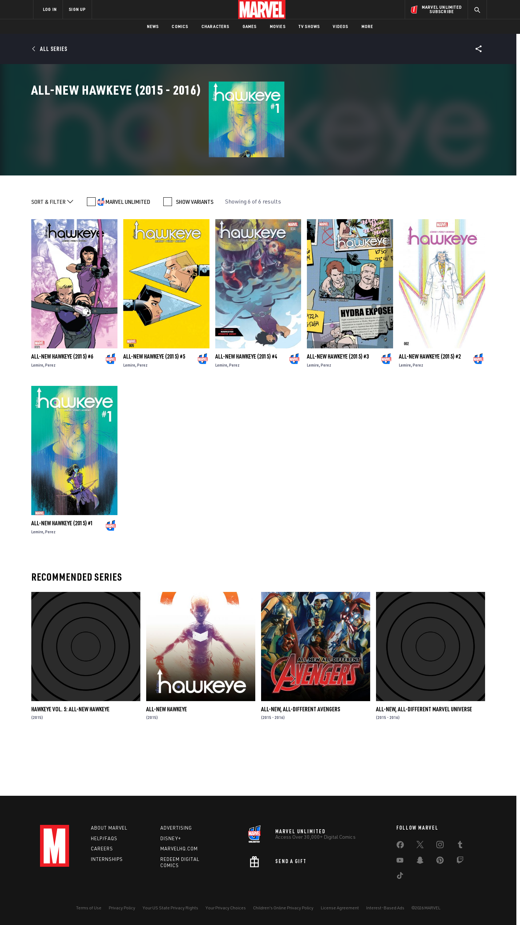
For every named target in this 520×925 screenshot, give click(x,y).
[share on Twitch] (460, 861)
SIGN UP (77, 9)
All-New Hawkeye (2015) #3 (338, 408)
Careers (102, 848)
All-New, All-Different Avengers (300, 760)
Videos (340, 26)
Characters (215, 26)
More (367, 26)
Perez (50, 416)
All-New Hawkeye (166, 760)
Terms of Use (88, 907)
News (153, 26)
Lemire (37, 416)
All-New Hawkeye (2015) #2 (430, 408)
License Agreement (340, 907)
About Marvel (109, 828)
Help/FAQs (104, 838)
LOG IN (50, 9)
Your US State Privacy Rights (170, 907)
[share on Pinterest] (440, 861)
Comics (180, 26)
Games (250, 26)
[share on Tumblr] (460, 846)
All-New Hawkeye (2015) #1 (62, 574)
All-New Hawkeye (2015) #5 (154, 408)
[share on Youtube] (400, 861)
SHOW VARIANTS (194, 253)
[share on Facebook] (400, 846)
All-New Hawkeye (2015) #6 (62, 408)
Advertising (176, 828)
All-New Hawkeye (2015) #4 (246, 408)
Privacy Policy (122, 907)
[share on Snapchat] (420, 861)
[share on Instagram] (440, 846)
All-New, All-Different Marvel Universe (424, 760)
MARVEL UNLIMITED (127, 253)
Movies (277, 26)
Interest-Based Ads (385, 907)
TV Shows (309, 26)
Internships (107, 859)
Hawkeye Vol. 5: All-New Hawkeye (70, 760)
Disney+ (170, 838)
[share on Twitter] (420, 846)
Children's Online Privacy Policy (283, 907)
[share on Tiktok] (400, 877)
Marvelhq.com (179, 848)
